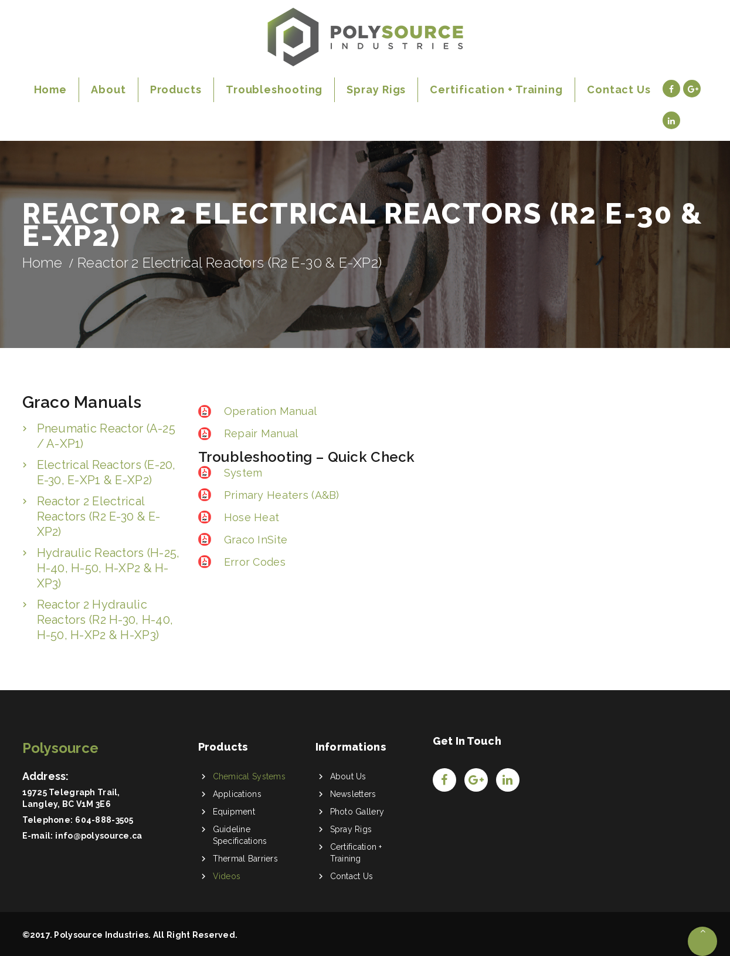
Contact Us (352, 876)
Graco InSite (254, 539)
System (242, 473)
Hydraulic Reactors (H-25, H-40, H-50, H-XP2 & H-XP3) (108, 568)
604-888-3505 (104, 820)
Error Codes (253, 562)
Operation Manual (269, 411)
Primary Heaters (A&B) (280, 495)
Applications (237, 794)
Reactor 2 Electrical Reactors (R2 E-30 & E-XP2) (99, 516)
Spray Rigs (351, 829)
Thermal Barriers (245, 858)
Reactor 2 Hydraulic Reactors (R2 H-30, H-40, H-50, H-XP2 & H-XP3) (105, 619)
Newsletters (353, 794)
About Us (348, 776)
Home (42, 262)
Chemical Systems (249, 776)
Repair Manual (259, 433)
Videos (227, 876)
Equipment (234, 811)
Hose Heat (250, 517)
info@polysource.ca (98, 835)
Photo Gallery (357, 811)
